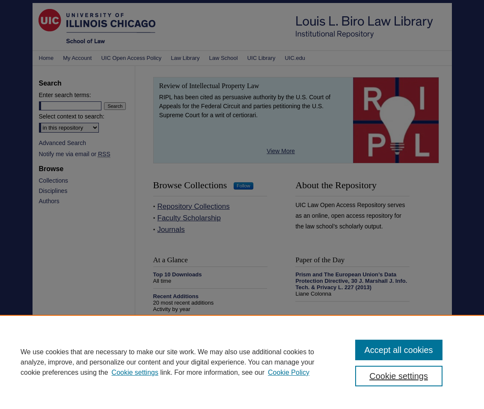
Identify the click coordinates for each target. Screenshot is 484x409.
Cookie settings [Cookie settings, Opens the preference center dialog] (398, 376)
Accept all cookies (399, 350)
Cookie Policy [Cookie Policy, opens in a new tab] (288, 372)
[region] (242, 362)
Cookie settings (135, 372)
